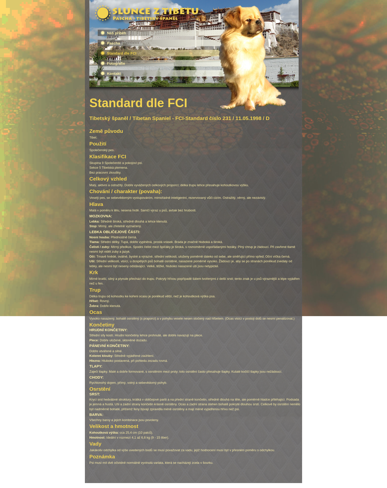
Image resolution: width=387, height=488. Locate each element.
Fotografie (116, 63)
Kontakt (114, 73)
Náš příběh (116, 33)
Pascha (113, 43)
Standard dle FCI (121, 53)
